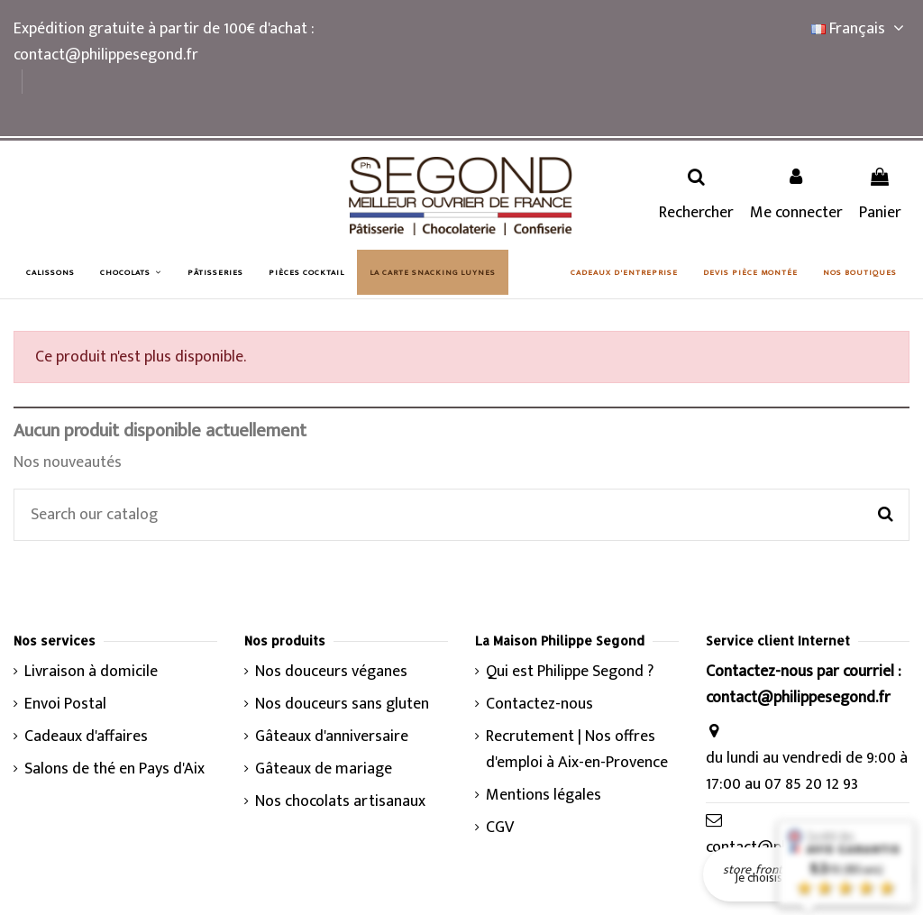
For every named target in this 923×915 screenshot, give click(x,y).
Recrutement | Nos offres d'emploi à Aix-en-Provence (577, 750)
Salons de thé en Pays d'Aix (114, 769)
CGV (500, 828)
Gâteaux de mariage (323, 769)
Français (860, 28)
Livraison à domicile (91, 672)
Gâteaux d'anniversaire (331, 737)
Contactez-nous (539, 704)
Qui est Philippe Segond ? (569, 672)
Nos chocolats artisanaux (340, 802)
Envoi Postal (65, 704)
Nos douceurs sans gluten (342, 704)
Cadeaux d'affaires (86, 737)
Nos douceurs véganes (331, 672)
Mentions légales (543, 795)
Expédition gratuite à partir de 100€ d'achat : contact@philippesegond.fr (164, 42)
